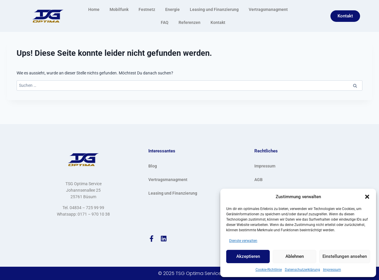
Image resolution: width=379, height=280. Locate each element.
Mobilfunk (119, 9)
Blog (152, 165)
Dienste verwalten (243, 241)
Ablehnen (294, 256)
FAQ (164, 22)
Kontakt (218, 22)
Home (93, 9)
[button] (367, 197)
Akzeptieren (248, 256)
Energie (172, 9)
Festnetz (147, 9)
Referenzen (189, 22)
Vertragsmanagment (268, 9)
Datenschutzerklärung (302, 270)
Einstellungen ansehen (344, 256)
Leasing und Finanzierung (214, 9)
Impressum (332, 270)
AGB (258, 179)
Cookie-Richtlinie (269, 270)
